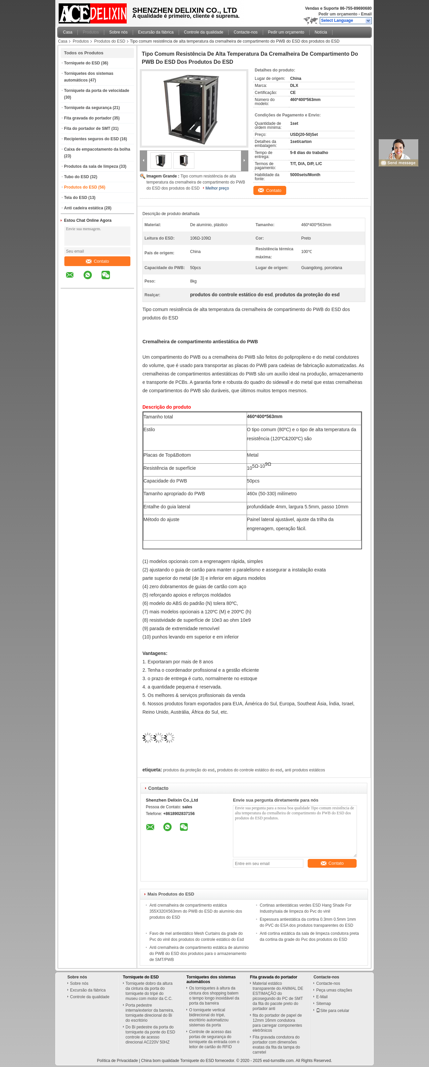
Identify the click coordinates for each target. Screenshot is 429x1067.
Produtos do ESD (109, 41)
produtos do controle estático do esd (249, 770)
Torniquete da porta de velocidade (96, 90)
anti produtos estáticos (305, 770)
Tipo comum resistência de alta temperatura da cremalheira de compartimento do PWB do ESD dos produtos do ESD (195, 182)
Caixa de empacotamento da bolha (97, 149)
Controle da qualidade (203, 32)
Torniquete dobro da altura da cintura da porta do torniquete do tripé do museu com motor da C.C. (149, 991)
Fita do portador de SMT (87, 128)
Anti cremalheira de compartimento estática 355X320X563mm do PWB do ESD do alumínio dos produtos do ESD (195, 911)
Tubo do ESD (76, 176)
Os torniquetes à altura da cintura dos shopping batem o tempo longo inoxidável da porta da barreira (214, 996)
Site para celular (332, 1010)
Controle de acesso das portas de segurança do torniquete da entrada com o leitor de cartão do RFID (214, 1039)
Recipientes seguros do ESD (91, 139)
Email (366, 14)
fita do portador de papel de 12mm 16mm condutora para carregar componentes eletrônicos (277, 1023)
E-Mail (321, 997)
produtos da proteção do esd (188, 770)
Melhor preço (217, 188)
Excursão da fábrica (156, 32)
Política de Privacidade (117, 1060)
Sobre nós (118, 32)
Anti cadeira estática (83, 208)
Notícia (321, 32)
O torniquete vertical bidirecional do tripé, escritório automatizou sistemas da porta (208, 1017)
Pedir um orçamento (337, 14)
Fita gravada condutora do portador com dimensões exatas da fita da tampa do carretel (276, 1045)
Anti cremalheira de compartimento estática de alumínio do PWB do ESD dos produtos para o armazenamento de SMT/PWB (199, 953)
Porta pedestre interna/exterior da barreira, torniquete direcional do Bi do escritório (150, 1013)
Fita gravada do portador (87, 118)
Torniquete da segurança (88, 107)
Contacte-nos (245, 32)
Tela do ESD (75, 197)
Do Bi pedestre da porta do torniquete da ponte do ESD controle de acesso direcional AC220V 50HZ (150, 1035)
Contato (97, 261)
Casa (67, 32)
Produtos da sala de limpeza (91, 166)
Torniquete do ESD (82, 63)
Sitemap (323, 1003)
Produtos (91, 32)
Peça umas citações (334, 990)
